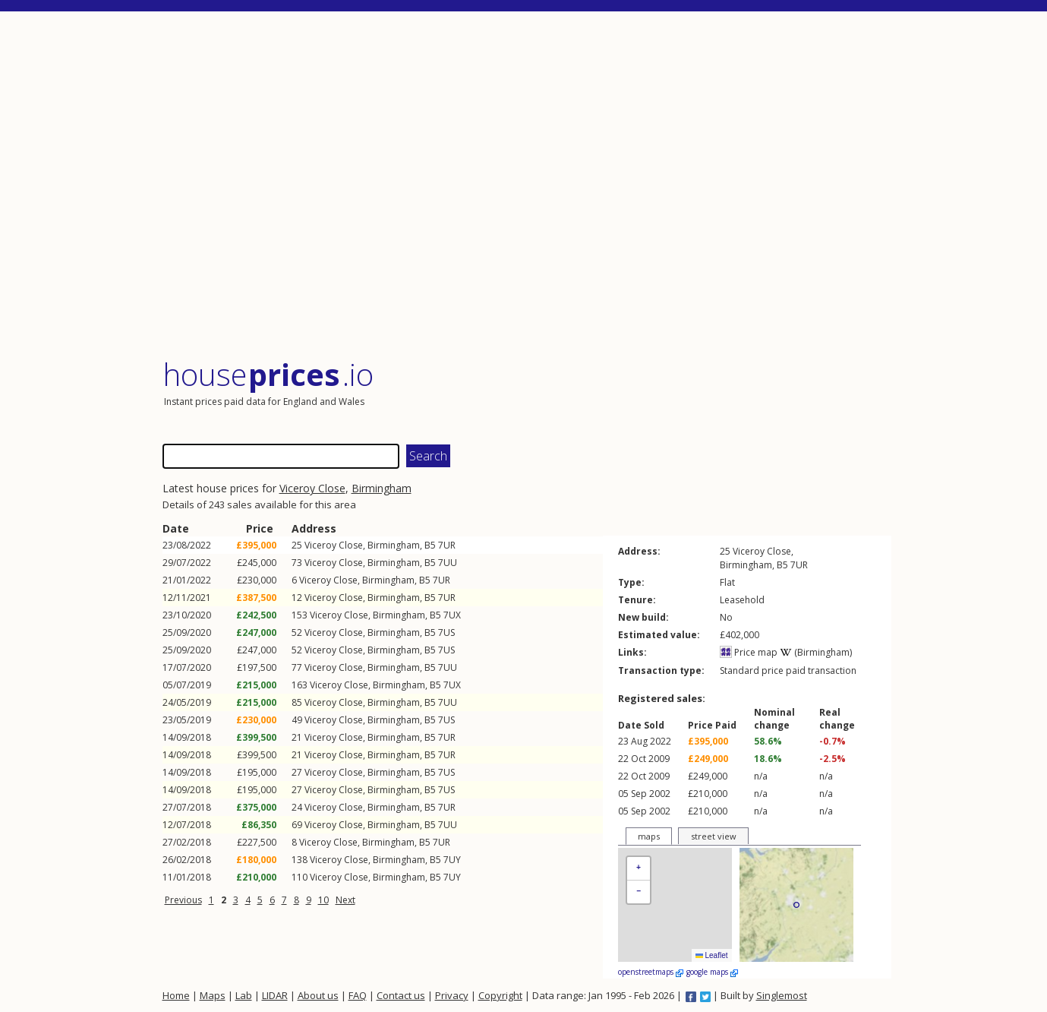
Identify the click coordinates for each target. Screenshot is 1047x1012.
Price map (748, 652)
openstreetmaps (650, 971)
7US (446, 632)
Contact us (401, 995)
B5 (430, 545)
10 (323, 899)
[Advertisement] (526, 186)
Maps (212, 995)
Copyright (500, 995)
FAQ (357, 995)
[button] (638, 869)
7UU (447, 562)
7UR (447, 545)
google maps (712, 971)
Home (176, 995)
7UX (452, 615)
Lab (243, 995)
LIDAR (275, 995)
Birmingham (382, 488)
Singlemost (781, 995)
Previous (183, 899)
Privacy (451, 995)
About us (318, 995)
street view (713, 836)
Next (345, 899)
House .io (268, 374)
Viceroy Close (312, 488)
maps (649, 836)
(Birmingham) (816, 652)
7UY (452, 859)
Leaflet (711, 955)
